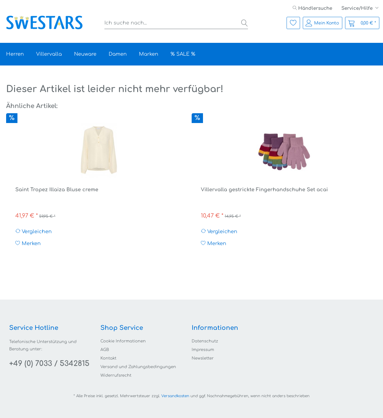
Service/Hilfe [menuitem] (357, 8)
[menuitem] (312, 8)
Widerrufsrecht (115, 375)
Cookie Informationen (123, 341)
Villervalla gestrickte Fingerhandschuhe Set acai (264, 189)
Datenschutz (205, 341)
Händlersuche (312, 8)
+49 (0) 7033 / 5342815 (49, 364)
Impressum (203, 350)
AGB (104, 350)
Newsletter (203, 358)
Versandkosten (175, 396)
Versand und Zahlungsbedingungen (138, 367)
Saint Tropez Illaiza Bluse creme (56, 189)
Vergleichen (33, 231)
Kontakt (108, 358)
